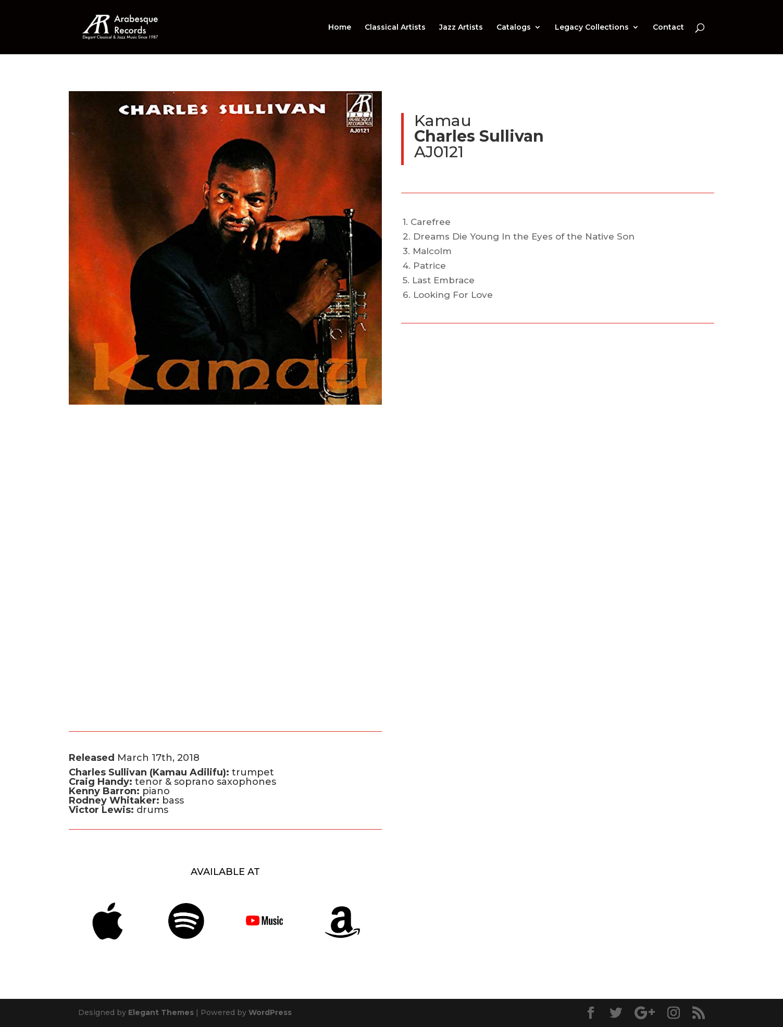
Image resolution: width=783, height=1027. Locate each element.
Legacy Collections (592, 27)
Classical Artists (395, 27)
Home (339, 27)
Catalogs (513, 27)
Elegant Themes (161, 1012)
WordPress (270, 1012)
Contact (668, 27)
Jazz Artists (461, 27)
